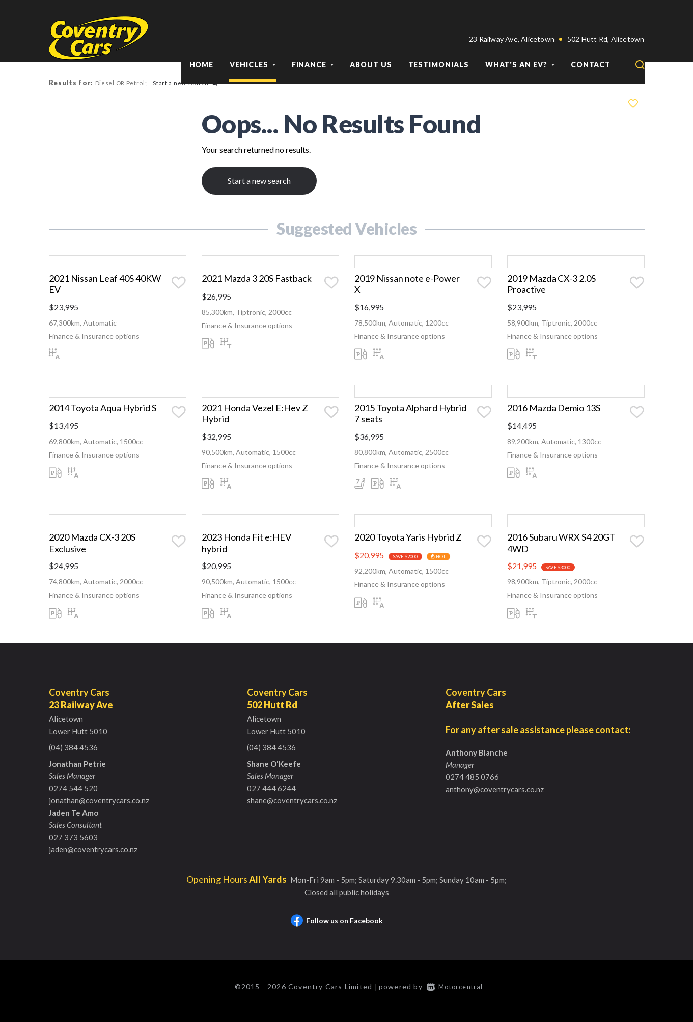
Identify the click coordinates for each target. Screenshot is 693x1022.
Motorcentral (457, 995)
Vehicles (252, 40)
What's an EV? (520, 40)
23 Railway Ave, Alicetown (512, 14)
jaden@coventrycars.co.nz (93, 858)
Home (201, 40)
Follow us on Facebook (337, 929)
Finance (313, 40)
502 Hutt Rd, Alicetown (605, 14)
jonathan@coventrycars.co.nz (99, 809)
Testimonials (438, 40)
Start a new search (184, 82)
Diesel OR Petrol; (120, 82)
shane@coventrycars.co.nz (292, 809)
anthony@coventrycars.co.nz (495, 798)
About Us (371, 40)
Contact (591, 40)
